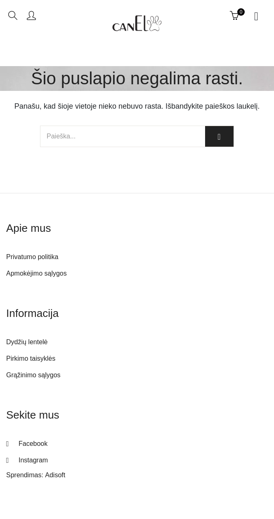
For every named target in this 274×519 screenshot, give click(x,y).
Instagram (33, 460)
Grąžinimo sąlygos (33, 375)
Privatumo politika (32, 256)
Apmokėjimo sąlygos (36, 273)
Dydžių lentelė (27, 341)
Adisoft (55, 475)
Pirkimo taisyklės (30, 358)
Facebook (33, 443)
